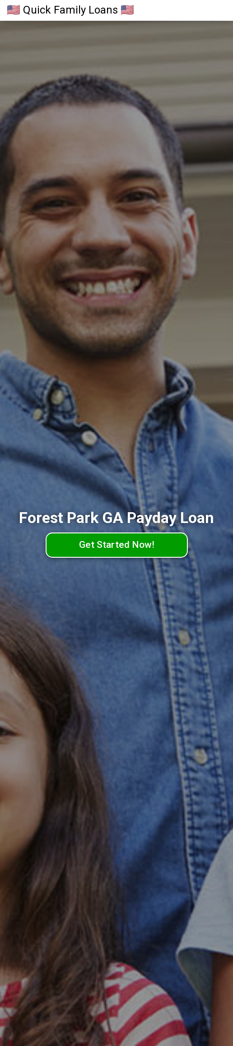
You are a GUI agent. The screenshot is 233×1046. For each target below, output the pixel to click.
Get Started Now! (116, 544)
